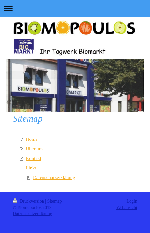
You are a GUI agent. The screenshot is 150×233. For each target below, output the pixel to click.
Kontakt (33, 158)
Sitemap (54, 201)
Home (32, 139)
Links (31, 167)
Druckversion (29, 201)
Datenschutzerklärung (54, 177)
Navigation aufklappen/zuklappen (75, 8)
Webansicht (126, 207)
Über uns (34, 148)
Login (132, 201)
